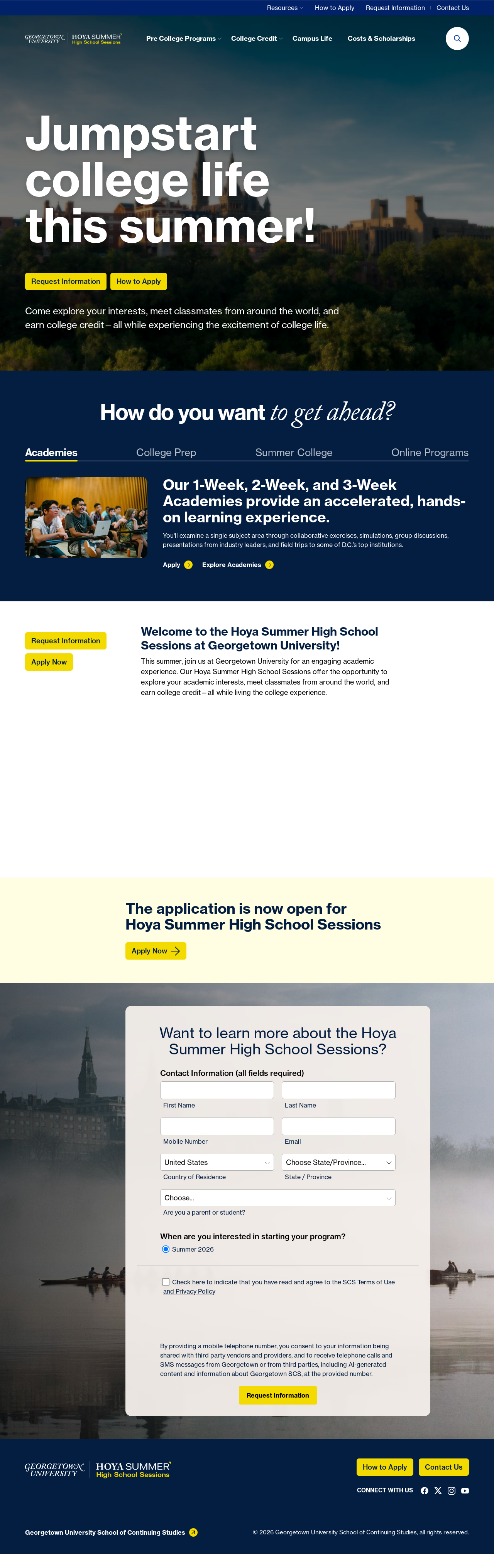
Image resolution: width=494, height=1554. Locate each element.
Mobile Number (185, 1141)
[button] (457, 38)
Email (293, 1141)
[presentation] (218, 1319)
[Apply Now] (155, 951)
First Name (179, 1105)
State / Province (308, 1177)
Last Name (300, 1105)
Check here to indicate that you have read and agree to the (278, 1286)
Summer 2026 (187, 1249)
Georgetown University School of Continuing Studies (346, 1532)
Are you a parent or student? (204, 1212)
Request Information (278, 1395)
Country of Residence (194, 1177)
